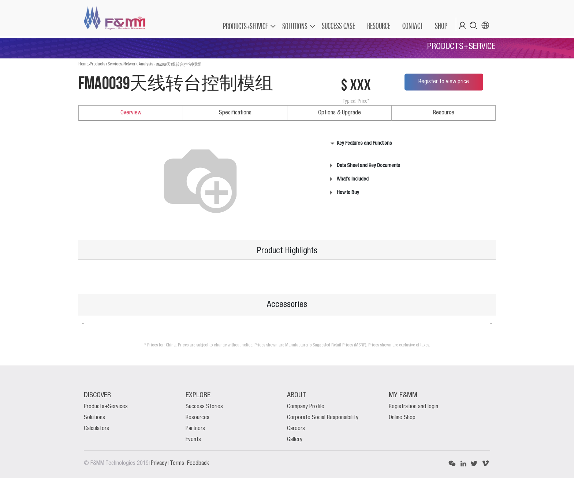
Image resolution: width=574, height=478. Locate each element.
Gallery (294, 439)
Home (83, 64)
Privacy (159, 463)
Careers (296, 428)
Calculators (96, 428)
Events (193, 439)
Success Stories (204, 406)
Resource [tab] (443, 112)
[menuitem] (338, 25)
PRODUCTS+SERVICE (245, 26)
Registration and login (413, 406)
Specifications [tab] (235, 112)
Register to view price (443, 81)
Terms (178, 463)
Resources (197, 417)
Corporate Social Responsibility (322, 417)
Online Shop (402, 417)
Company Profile (305, 406)
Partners (195, 428)
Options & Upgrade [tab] (339, 112)
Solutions (94, 417)
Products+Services (106, 64)
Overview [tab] (130, 112)
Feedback (198, 463)
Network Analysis (138, 64)
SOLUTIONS (295, 26)
